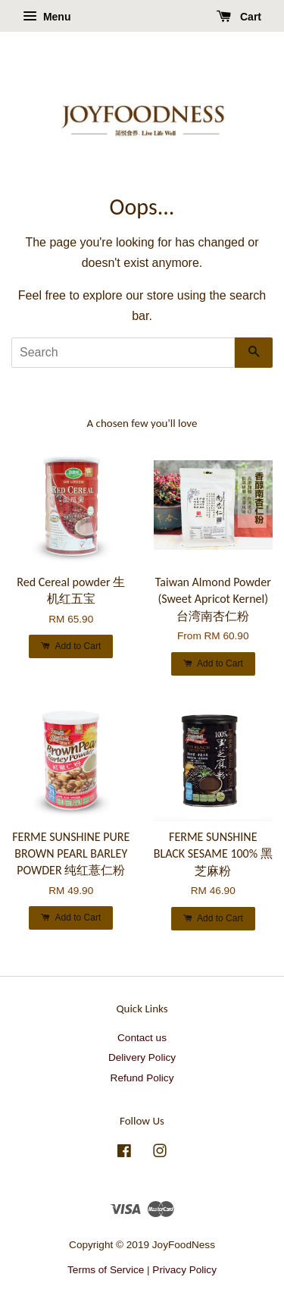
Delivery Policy (142, 1057)
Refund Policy (142, 1078)
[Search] (123, 352)
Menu (46, 16)
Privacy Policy (184, 1269)
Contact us (142, 1037)
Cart (239, 16)
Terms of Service (105, 1269)
